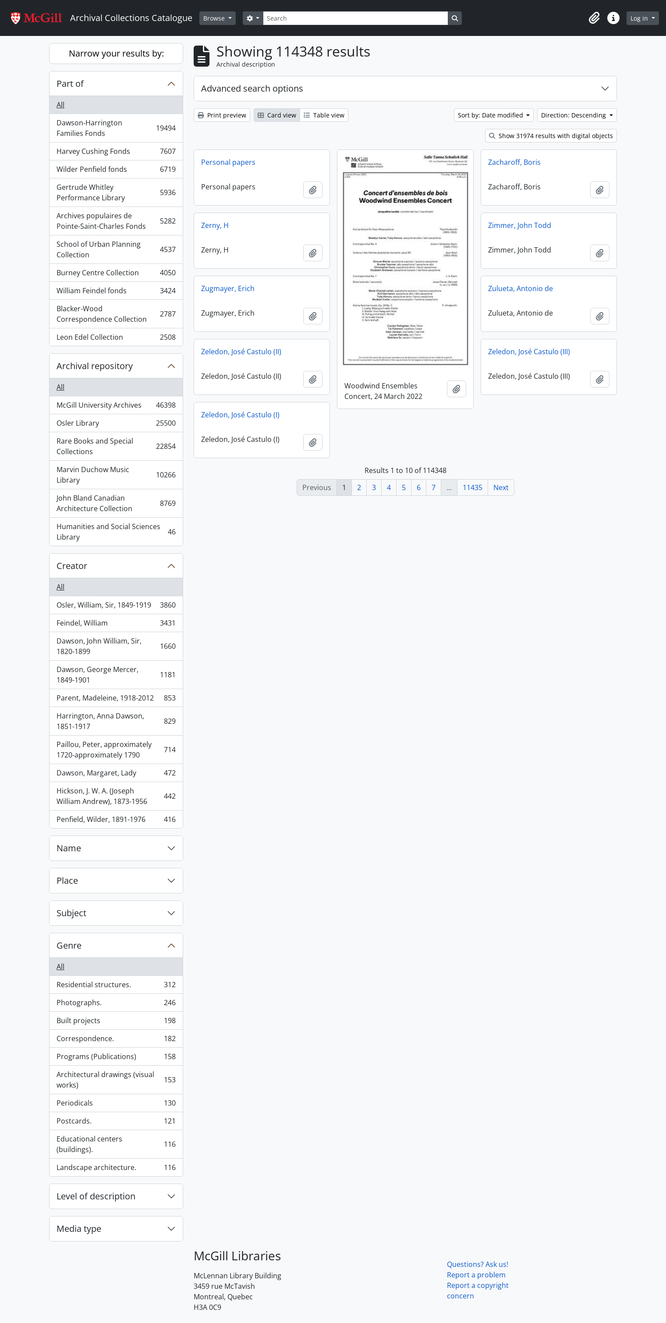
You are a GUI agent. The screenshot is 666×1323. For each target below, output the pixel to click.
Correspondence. (116, 1040)
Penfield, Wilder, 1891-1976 (116, 821)
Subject (71, 913)
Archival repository (95, 366)
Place (67, 880)
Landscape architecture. (116, 1169)
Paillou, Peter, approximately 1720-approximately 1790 (116, 750)
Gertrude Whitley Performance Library (116, 192)
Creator (72, 566)
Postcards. (116, 1123)
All (60, 105)
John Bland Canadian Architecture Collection (116, 503)
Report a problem (476, 1275)
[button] (594, 18)
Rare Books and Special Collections (116, 446)
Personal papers (228, 162)
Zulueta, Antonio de (520, 288)
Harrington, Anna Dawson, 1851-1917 (116, 721)
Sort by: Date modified (491, 115)
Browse (215, 18)
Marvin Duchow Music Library (116, 475)
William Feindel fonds (116, 292)
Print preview (222, 115)
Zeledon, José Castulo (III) (529, 351)
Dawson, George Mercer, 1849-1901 (116, 675)
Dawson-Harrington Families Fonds (116, 128)
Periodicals (116, 1105)
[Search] (355, 18)
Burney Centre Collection (116, 274)
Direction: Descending (574, 115)
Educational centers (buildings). (116, 1144)
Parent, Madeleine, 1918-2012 (116, 700)
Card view (277, 115)
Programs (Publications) (116, 1058)
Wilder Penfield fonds (116, 171)
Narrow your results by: (116, 53)
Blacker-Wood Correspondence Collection (116, 314)
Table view (324, 115)
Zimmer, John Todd (519, 225)
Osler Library (116, 425)
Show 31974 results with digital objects (551, 136)
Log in (640, 18)
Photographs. (116, 1004)
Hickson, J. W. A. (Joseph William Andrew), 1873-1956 (116, 796)
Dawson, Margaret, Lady (116, 775)
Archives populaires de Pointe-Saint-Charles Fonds (116, 221)
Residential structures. (116, 986)
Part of (70, 83)
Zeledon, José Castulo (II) (241, 351)
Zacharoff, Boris (514, 162)
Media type (79, 1228)
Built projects (116, 1022)
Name (69, 848)
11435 (472, 487)
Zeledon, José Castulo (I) (240, 415)
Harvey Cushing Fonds (116, 153)
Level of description (96, 1196)
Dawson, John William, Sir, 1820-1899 (116, 646)
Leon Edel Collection (116, 339)
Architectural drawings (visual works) (116, 1080)
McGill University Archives (116, 407)
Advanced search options (252, 88)
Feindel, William (116, 625)
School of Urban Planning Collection (116, 249)
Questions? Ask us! (477, 1264)
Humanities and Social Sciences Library (116, 532)
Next (501, 487)
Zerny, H (215, 225)
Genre (69, 945)
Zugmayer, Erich (228, 288)
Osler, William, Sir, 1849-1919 (116, 607)
